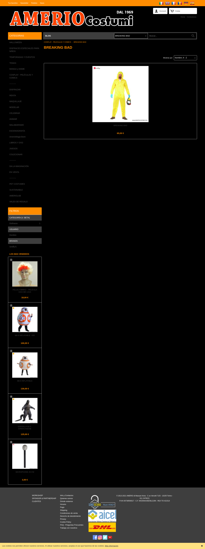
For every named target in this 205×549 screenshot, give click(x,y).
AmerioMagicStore (17, 137)
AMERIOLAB (15, 196)
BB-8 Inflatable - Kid (25, 335)
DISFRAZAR (14, 89)
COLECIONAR (15, 154)
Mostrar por (167, 58)
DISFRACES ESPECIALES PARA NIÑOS (24, 49)
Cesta (177, 11)
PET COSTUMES (17, 184)
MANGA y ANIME (17, 69)
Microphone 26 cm (25, 472)
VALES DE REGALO (18, 202)
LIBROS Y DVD (16, 143)
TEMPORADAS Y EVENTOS (22, 57)
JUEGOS (13, 148)
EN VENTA (14, 172)
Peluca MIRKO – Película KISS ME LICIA (25, 291)
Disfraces (24, 223)
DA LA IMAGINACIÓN (19, 166)
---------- (12, 84)
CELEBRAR (14, 113)
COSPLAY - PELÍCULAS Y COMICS (21, 76)
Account (162, 11)
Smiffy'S (13, 247)
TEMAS (12, 63)
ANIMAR (13, 119)
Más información (111, 546)
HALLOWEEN (15, 42)
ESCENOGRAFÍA (17, 131)
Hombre (12, 235)
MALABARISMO (16, 125)
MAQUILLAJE (15, 101)
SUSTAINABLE (16, 190)
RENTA (12, 95)
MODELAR (14, 107)
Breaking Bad (120, 125)
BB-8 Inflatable (25, 381)
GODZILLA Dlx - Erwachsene (25, 427)
